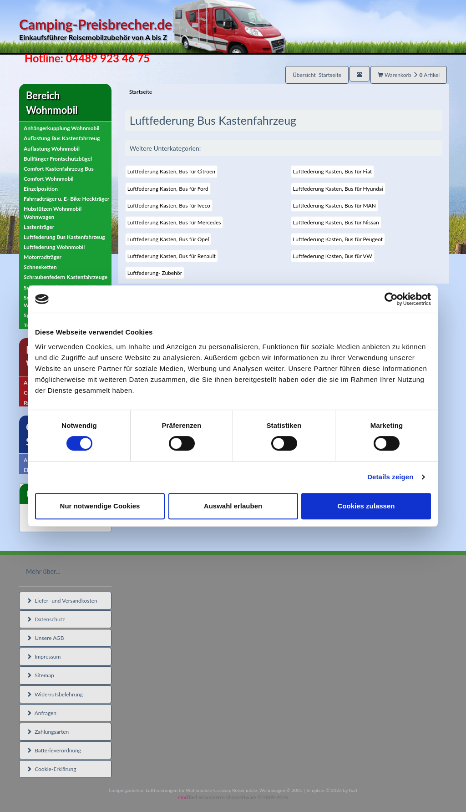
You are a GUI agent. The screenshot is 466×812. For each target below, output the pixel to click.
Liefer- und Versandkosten (61, 600)
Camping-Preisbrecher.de (152, 29)
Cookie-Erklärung (51, 769)
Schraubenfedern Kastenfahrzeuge (65, 277)
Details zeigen (390, 477)
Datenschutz (45, 619)
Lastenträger (39, 226)
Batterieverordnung (53, 750)
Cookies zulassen (366, 506)
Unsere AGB (45, 637)
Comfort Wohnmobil (49, 178)
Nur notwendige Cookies (100, 506)
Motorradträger (42, 257)
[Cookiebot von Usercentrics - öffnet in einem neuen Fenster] (391, 299)
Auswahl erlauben (233, 506)
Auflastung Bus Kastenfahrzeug (62, 138)
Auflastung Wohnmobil (52, 148)
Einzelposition (41, 188)
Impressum (43, 656)
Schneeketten (40, 267)
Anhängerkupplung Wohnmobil (61, 128)
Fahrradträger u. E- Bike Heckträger (66, 198)
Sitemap (40, 675)
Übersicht (317, 74)
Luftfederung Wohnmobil (54, 247)
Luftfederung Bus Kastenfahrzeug (64, 236)
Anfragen (41, 713)
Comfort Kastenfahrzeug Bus (59, 168)
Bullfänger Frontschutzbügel (58, 158)
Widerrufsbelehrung (54, 694)
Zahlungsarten (47, 731)
